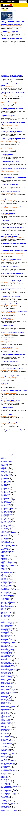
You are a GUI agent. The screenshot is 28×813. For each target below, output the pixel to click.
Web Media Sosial (5, 809)
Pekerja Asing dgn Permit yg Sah (11, 184)
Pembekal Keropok (5, 633)
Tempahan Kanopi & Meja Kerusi (9, 786)
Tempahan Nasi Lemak (6, 794)
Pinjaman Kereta (5, 719)
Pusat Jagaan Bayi (5, 732)
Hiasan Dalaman (5, 539)
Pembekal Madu (5, 638)
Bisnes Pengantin (5, 505)
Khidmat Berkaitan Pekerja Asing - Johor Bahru (15, 243)
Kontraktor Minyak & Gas (7, 591)
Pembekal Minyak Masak (7, 641)
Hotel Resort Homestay (6, 542)
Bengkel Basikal (5, 465)
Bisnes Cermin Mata (6, 480)
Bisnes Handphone (5, 488)
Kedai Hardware (5, 558)
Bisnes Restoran (5, 509)
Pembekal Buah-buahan (7, 628)
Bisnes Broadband (5, 477)
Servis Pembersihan (6, 752)
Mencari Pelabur (5, 604)
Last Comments (12, 10)
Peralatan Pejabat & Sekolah (8, 706)
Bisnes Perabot (4, 507)
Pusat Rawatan (4, 739)
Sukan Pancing (4, 777)
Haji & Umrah (4, 538)
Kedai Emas (4, 555)
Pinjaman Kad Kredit (6, 718)
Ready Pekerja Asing (7, 325)
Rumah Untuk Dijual (6, 747)
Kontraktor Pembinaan (6, 594)
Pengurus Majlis (5, 693)
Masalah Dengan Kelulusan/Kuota (11, 296)
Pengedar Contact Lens (6, 686)
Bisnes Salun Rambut (6, 512)
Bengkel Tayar (4, 471)
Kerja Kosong (4, 575)
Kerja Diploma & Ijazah (7, 572)
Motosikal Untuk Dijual (6, 614)
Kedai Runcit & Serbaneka (7, 564)
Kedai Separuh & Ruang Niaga (8, 565)
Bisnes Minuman (5, 501)
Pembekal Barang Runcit (7, 625)
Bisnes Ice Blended (5, 492)
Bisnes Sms (3, 517)
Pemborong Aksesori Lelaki (7, 646)
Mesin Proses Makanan (6, 611)
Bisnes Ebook (4, 485)
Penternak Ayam (5, 696)
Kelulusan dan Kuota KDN (9, 154)
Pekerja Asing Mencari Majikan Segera (12, 304)
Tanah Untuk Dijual (5, 780)
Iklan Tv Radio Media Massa (8, 545)
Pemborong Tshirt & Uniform (8, 670)
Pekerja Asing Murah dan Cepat (11, 361)
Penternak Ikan (4, 699)
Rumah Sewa (4, 746)
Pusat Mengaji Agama (6, 736)
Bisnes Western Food (6, 528)
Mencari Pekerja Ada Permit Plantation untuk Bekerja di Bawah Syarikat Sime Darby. (13, 399)
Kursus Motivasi (5, 601)
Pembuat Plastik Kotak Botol (8, 676)
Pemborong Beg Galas (6, 651)
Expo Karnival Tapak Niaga (7, 534)
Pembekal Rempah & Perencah (8, 642)
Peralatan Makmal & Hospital (8, 705)
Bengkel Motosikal (5, 470)
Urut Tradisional (5, 800)
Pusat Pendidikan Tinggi (7, 737)
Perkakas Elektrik (5, 712)
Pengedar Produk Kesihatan (8, 692)
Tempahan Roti (4, 796)
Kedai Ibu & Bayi (5, 559)
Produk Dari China (5, 725)
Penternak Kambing (6, 700)
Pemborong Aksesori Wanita (8, 648)
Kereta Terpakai (5, 571)
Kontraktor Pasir (5, 592)
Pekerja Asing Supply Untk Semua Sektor (12, 108)
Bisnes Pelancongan (6, 504)
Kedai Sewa (4, 567)
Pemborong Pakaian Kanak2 (8, 663)
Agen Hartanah (4, 464)
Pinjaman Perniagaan (6, 722)
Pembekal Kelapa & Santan (8, 631)
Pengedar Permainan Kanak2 (8, 689)
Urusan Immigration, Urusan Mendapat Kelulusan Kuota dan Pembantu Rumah (11, 75)
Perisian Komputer (5, 709)
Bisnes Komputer (5, 498)
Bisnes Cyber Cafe (5, 482)
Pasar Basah (4, 619)
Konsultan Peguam (5, 581)
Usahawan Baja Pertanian (7, 802)
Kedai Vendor (4, 568)
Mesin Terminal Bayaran (7, 612)
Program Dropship (5, 729)
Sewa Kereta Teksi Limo (7, 760)
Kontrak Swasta (5, 584)
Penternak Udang (5, 703)
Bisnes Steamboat (5, 520)
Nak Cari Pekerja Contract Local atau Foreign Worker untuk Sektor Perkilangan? (13, 235)
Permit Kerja (6, 220)
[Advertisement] (14, 59)
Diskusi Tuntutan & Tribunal (8, 532)
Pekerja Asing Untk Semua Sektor (10, 31)
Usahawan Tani (4, 804)
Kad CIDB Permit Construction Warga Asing (14, 354)
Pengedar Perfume (5, 688)
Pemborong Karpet (5, 656)
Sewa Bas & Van (5, 757)
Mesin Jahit (3, 609)
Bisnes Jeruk (4, 495)
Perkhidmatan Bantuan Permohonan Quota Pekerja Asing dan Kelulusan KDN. (13, 139)
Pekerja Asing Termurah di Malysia (10, 115)
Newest (5, 10)
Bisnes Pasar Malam (6, 502)
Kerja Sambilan (4, 579)
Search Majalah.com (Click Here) (9, 455)
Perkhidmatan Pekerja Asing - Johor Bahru (13, 332)
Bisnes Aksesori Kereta (6, 475)
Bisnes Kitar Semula (6, 497)
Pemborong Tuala (5, 672)
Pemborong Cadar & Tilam (7, 655)
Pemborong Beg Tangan (7, 652)
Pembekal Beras (5, 626)
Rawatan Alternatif (5, 745)
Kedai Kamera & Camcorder (8, 562)
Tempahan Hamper (5, 783)
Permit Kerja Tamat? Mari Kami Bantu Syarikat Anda (13, 169)
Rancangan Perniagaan (6, 743)
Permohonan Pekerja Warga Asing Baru (13, 281)
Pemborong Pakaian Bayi (7, 662)
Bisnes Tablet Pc (5, 522)
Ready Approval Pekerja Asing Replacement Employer (13, 123)
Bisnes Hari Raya (5, 490)
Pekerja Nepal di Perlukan (9, 415)
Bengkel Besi (4, 467)
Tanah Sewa (4, 779)
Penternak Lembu (5, 702)
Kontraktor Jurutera (5, 588)
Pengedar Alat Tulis (5, 682)
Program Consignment (6, 727)
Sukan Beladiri (4, 773)
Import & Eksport (5, 547)
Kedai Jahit (3, 561)
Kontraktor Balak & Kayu (7, 586)
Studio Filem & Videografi (7, 765)
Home (2, 1)
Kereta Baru (4, 569)
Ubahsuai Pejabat (5, 797)
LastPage (20, 430)
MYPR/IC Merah (7, 318)
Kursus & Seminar (5, 596)
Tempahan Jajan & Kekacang (8, 784)
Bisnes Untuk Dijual (6, 525)
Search (7, 1)
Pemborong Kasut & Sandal (8, 658)
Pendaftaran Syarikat (6, 679)
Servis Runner (4, 755)
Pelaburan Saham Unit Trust (8, 622)
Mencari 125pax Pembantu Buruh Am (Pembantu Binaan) (14, 84)
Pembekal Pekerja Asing (9, 213)
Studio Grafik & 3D (5, 767)
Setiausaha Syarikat (6, 756)
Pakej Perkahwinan (5, 616)
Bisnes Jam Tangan (5, 494)
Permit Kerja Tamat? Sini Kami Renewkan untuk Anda (14, 251)
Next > (11, 430)
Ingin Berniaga (4, 548)
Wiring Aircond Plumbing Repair (9, 810)
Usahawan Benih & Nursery (8, 803)
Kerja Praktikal (4, 576)
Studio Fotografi (5, 766)
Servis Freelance (5, 749)
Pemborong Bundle (6, 653)
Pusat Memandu (5, 735)
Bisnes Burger (4, 478)
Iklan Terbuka (4, 544)
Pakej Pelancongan (5, 615)
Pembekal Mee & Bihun (7, 639)
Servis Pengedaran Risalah (7, 753)
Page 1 (6, 430)
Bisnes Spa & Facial (6, 518)
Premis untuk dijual (6, 723)
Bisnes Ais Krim (4, 474)
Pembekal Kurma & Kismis (7, 636)
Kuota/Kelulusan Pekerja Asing (11, 161)
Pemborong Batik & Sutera (7, 649)
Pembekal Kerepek (5, 632)
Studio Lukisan (4, 769)
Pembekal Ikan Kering (6, 629)
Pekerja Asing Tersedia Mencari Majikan (13, 368)
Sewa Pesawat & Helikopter (8, 763)
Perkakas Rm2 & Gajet (6, 713)
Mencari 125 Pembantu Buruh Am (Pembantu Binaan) (13, 93)
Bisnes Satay (4, 515)
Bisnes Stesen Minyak (6, 521)
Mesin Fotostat (4, 605)
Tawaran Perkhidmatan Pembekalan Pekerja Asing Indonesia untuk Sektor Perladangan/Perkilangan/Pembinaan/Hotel (12, 22)
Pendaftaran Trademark (6, 680)
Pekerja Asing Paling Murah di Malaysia (13, 273)
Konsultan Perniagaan (6, 461)
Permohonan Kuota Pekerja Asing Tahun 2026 (14, 177)
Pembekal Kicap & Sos (6, 635)
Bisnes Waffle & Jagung (7, 527)
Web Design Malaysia (6, 807)
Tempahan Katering (6, 787)
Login (14, 1)
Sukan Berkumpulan (6, 775)
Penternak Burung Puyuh (7, 698)
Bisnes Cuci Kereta (5, 481)
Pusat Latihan (4, 733)
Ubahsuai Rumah (5, 799)
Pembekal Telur (5, 645)
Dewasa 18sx (4, 529)
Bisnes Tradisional (5, 524)
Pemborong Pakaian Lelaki (7, 665)
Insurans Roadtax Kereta (7, 551)
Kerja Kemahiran (5, 574)
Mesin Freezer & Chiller (7, 606)
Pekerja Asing (6, 199)
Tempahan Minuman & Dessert (9, 793)
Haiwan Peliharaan (5, 537)
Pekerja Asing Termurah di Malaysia (12, 259)
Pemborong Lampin (6, 659)
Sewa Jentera (4, 759)
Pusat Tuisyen (4, 742)
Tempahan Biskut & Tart (7, 782)
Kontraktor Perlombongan (7, 595)
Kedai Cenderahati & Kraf (7, 554)
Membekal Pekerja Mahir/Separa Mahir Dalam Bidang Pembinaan (13, 288)
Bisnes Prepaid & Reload (7, 508)
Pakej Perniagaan (5, 460)
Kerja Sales (3, 578)
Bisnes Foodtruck (5, 487)
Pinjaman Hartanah (6, 716)
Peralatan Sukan (5, 708)
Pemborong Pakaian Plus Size (8, 666)
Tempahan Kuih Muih (6, 792)
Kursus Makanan (5, 599)
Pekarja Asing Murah (7, 101)
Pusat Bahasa (4, 730)
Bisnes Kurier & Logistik (7, 500)
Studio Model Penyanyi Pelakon (9, 770)
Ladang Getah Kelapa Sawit (8, 602)
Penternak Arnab (5, 695)
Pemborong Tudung (6, 673)
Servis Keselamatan (6, 750)
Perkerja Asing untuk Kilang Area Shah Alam (14, 422)
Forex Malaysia (4, 535)
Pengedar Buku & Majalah (7, 685)
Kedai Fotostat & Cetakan (7, 556)
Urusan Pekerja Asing (8, 347)
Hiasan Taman (4, 541)
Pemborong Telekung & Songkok (9, 669)
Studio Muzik (4, 772)
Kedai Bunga (4, 552)
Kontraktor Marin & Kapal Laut (8, 589)
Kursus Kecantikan (5, 598)
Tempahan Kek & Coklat (7, 789)
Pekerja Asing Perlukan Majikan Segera (12, 38)
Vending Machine (5, 806)
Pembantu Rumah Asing (7, 623)
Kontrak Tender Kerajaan (7, 585)
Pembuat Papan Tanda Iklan (8, 675)
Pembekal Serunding (6, 643)
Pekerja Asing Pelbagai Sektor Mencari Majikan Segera (14, 390)
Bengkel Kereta (4, 468)
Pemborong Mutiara (6, 661)
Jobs (10, 1)
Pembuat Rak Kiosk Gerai (7, 678)
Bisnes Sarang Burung (6, 514)
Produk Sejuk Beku (5, 726)
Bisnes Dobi (4, 484)
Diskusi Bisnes (4, 531)
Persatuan (3, 458)
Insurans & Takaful (5, 549)
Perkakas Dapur (5, 710)
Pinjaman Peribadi (5, 720)
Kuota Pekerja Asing (8, 407)
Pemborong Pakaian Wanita (8, 668)
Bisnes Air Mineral (5, 472)
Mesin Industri (4, 608)
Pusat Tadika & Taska (6, 740)
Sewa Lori (3, 762)
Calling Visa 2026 (7, 147)
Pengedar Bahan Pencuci (7, 683)
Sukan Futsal (4, 776)
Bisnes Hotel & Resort (6, 491)
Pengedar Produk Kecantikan (8, 690)
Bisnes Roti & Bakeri (6, 511)
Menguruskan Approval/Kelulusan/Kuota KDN (15, 311)
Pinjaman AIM (4, 715)
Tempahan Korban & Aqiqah (8, 790)
